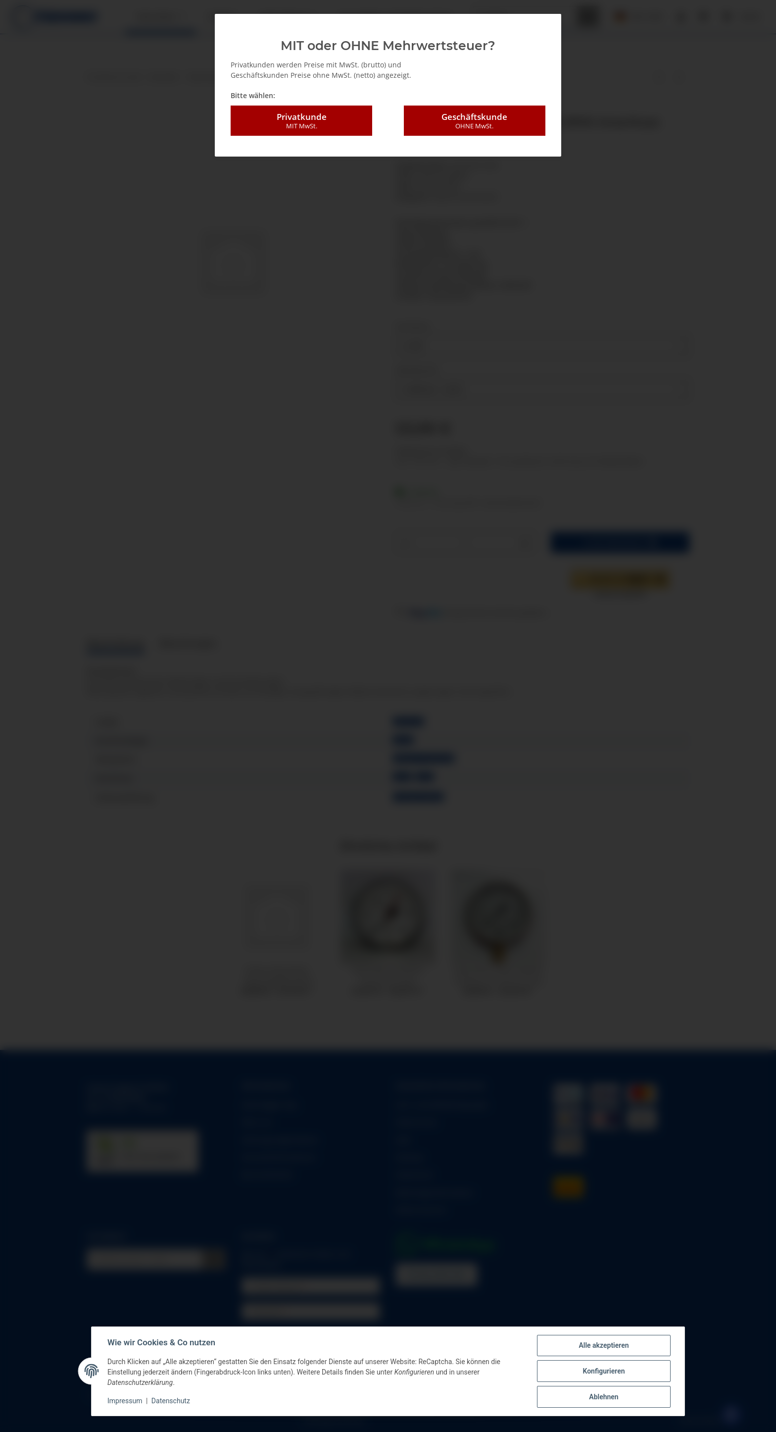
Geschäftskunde (474, 121)
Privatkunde (301, 121)
